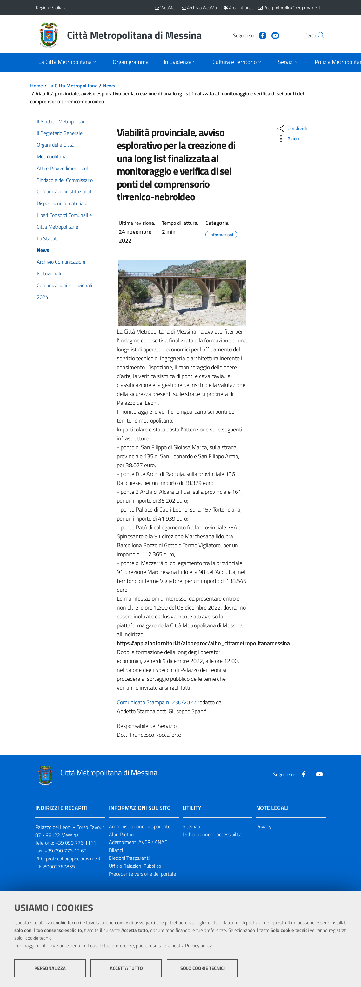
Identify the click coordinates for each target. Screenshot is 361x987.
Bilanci (116, 850)
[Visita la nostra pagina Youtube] (261, 35)
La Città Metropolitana (72, 85)
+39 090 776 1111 (75, 842)
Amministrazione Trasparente (139, 826)
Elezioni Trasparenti (129, 858)
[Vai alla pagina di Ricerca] (317, 35)
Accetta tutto (126, 968)
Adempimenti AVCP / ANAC (138, 842)
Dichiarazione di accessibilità (212, 834)
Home (36, 85)
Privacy (263, 826)
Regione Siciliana (51, 7)
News (109, 85)
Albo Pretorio (122, 834)
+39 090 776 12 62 (65, 850)
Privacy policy (198, 945)
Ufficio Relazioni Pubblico (135, 866)
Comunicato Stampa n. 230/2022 (156, 702)
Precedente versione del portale (142, 874)
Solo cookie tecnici (202, 968)
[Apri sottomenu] (68, 62)
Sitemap (191, 826)
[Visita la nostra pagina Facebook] (249, 35)
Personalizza (50, 968)
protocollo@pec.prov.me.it (73, 858)
